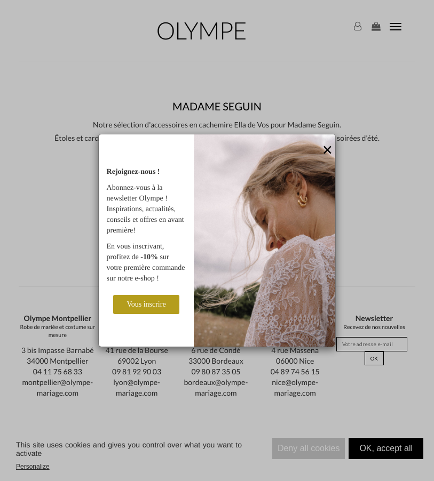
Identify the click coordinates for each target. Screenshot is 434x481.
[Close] (327, 150)
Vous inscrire (146, 304)
